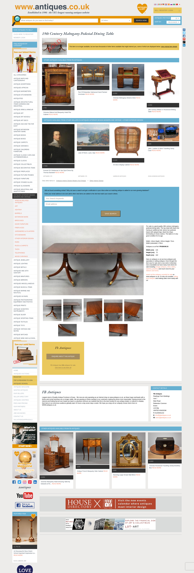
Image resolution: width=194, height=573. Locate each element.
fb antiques (63, 348)
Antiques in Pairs (21, 296)
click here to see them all (63, 367)
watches (149, 269)
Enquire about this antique (63, 356)
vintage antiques (161, 267)
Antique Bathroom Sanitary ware (21, 130)
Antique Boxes (20, 139)
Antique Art (19, 113)
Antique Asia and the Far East (24, 125)
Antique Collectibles (23, 164)
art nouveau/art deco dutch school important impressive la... (25, 553)
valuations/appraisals (23, 420)
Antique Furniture (21, 179)
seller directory (21, 397)
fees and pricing (21, 403)
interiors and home (152, 271)
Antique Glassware (22, 186)
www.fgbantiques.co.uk (163, 418)
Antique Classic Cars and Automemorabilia (24, 156)
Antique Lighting (21, 264)
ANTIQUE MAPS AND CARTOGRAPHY (21, 79)
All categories (20, 75)
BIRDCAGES (19, 220)
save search (110, 214)
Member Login (19, 38)
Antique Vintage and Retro (22, 330)
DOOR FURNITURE (21, 224)
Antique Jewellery (21, 260)
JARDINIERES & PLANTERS (24, 231)
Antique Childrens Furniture (21, 150)
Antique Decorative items (24, 168)
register (17, 377)
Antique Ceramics (21, 146)
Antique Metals (20, 267)
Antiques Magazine (21, 387)
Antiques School (21, 383)
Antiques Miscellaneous (24, 283)
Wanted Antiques (21, 390)
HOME (16, 370)
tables (173, 267)
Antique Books (20, 135)
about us (17, 410)
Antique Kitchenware (23, 95)
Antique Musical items (23, 287)
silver (168, 267)
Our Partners (19, 406)
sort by (158, 22)
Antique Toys (19, 325)
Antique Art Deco (21, 120)
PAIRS (17, 242)
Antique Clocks (20, 161)
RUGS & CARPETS (21, 246)
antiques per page (162, 18)
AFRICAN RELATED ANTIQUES (21, 201)
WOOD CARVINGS (21, 256)
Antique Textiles (21, 322)
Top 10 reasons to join (23, 380)
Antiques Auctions (21, 374)
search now (141, 20)
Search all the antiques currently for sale (159, 274)
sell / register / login (164, 10)
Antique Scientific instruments (21, 310)
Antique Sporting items (23, 318)
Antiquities (18, 98)
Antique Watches (21, 334)
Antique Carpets (21, 142)
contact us (18, 416)
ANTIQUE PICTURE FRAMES (24, 175)
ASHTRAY (18, 210)
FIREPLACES (19, 228)
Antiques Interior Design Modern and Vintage (24, 196)
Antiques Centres (21, 400)
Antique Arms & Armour (23, 110)
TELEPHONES (20, 253)
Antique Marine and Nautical (22, 292)
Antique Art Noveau (22, 117)
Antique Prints (20, 305)
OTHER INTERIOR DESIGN (24, 238)
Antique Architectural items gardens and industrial (23, 104)
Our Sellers (19, 393)
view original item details (169, 46)
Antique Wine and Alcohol (24, 338)
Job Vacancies (19, 413)
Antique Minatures (21, 276)
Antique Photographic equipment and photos (23, 301)
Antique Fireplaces (22, 171)
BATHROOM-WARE (21, 217)
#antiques (25, 487)
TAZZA (17, 249)
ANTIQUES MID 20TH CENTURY (21, 272)
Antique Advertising (22, 84)
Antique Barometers (22, 91)
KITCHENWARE (20, 235)
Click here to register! (23, 34)
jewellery (155, 269)
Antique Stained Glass (23, 182)
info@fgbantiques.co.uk (163, 415)
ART (16, 206)
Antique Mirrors (21, 280)
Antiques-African (21, 88)
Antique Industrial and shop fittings (23, 190)
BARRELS (18, 213)
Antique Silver (20, 315)
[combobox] (116, 20)
